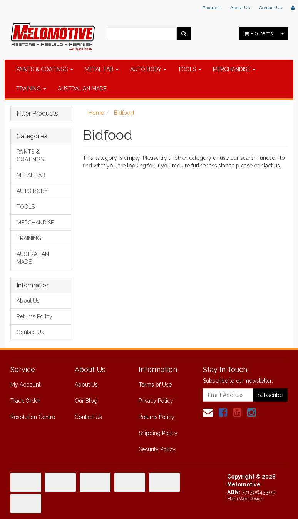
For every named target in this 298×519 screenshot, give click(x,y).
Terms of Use (155, 385)
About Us (240, 7)
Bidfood (124, 113)
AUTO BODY (148, 69)
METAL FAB (102, 69)
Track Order (25, 401)
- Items (258, 33)
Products (212, 7)
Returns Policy (34, 316)
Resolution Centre (32, 417)
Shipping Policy (158, 433)
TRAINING (31, 88)
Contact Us (270, 7)
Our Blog (86, 401)
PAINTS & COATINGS (44, 69)
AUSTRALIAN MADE (82, 88)
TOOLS (189, 69)
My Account (25, 385)
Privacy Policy (156, 401)
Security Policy (157, 449)
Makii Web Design (245, 498)
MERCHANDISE (234, 69)
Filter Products (37, 113)
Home (96, 113)
